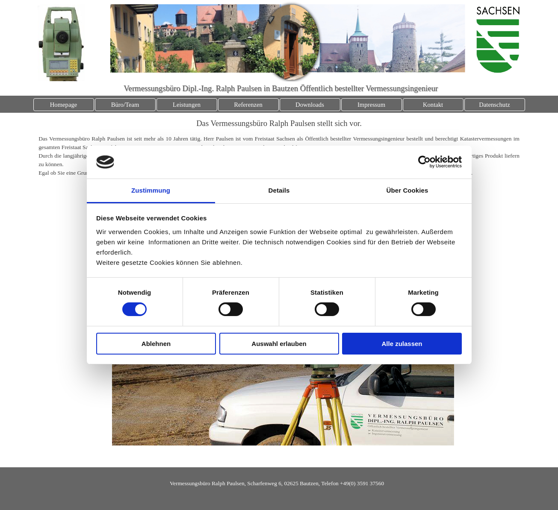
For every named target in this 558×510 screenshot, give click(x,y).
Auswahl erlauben (278, 343)
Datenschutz (494, 104)
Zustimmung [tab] (150, 190)
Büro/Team (125, 104)
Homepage (63, 104)
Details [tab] (279, 190)
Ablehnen (156, 343)
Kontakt (433, 104)
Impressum (371, 104)
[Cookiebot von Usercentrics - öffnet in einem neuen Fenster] (424, 161)
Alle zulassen (401, 343)
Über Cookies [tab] (407, 190)
